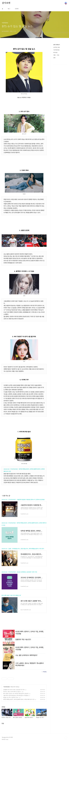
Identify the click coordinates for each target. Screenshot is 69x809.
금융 (54, 57)
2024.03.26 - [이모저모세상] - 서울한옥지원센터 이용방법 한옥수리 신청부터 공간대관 (23, 543)
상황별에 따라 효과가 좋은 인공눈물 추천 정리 (14, 755)
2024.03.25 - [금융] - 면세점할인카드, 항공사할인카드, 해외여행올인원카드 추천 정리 (23, 592)
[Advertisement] (24, 339)
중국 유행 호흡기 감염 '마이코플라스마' (11, 639)
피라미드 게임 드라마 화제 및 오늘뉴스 (12, 757)
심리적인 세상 (56, 47)
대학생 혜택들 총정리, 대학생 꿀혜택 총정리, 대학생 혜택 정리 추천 (18, 765)
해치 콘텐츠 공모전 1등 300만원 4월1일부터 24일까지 (16, 759)
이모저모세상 (7, 752)
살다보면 (6, 3)
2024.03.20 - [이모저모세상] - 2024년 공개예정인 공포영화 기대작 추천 (19, 616)
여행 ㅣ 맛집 (56, 55)
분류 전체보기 (56, 44)
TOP (66, 803)
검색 (62, 3)
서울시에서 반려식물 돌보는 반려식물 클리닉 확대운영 (15, 761)
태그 (9, 9)
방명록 (16, 9)
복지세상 (55, 52)
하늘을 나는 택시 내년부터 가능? (10, 763)
